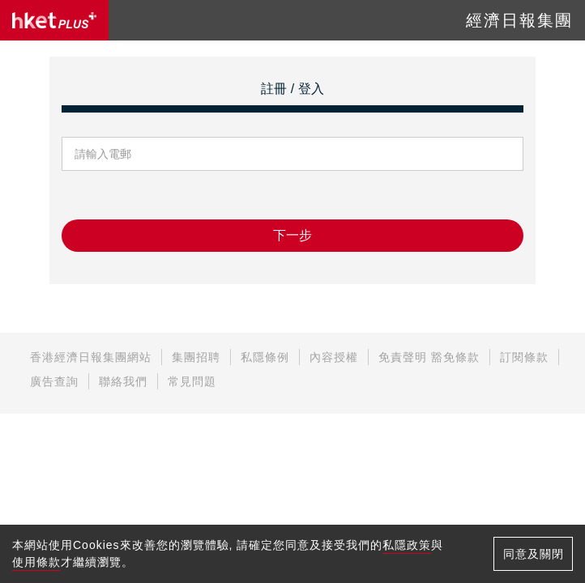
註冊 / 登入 (292, 89)
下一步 (292, 235)
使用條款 (36, 561)
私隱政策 (406, 544)
